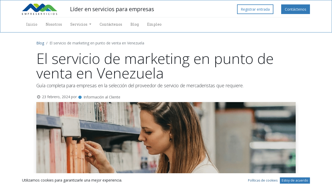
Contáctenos (295, 9)
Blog (40, 43)
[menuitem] (32, 24)
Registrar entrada (255, 9)
